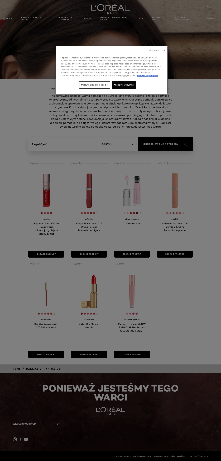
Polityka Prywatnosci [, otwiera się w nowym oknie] (147, 75)
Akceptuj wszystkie (124, 85)
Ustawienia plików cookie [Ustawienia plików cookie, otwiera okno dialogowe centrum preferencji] (94, 85)
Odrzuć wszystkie (157, 50)
